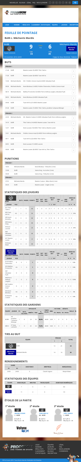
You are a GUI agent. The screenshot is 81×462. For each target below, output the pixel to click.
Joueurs (64, 25)
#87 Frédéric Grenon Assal (9, 286)
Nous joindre (42, 3)
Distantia (38, 460)
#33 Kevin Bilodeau (8, 292)
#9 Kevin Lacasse (7, 228)
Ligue (7, 25)
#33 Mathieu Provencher (9, 267)
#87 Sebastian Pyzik (8, 273)
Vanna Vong (38, 170)
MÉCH (7, 326)
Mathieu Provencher (29, 92)
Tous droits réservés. (20, 460)
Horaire (17, 25)
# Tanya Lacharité (14, 326)
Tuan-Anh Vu (42, 76)
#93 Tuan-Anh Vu (8, 213)
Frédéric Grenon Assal (33, 81)
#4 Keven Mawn (8, 244)
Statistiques (45, 25)
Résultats (26, 25)
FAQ (33, 3)
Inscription (74, 25)
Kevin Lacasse (27, 128)
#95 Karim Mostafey (8, 218)
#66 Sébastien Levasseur (8, 233)
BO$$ (7, 319)
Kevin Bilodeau (27, 86)
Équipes (55, 25)
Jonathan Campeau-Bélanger (55, 108)
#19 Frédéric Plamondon (9, 262)
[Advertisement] (53, 15)
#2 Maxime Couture (8, 296)
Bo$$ (12, 70)
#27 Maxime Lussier (9, 239)
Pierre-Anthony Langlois (48, 92)
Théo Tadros (42, 70)
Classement (36, 25)
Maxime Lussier (27, 70)
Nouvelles (14, 3)
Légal (29, 3)
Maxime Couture (31, 117)
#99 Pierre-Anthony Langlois (8, 279)
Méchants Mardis (16, 81)
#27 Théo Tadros (8, 208)
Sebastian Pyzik (50, 81)
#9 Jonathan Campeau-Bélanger (14, 319)
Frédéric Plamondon (44, 86)
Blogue (22, 3)
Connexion (63, 451)
